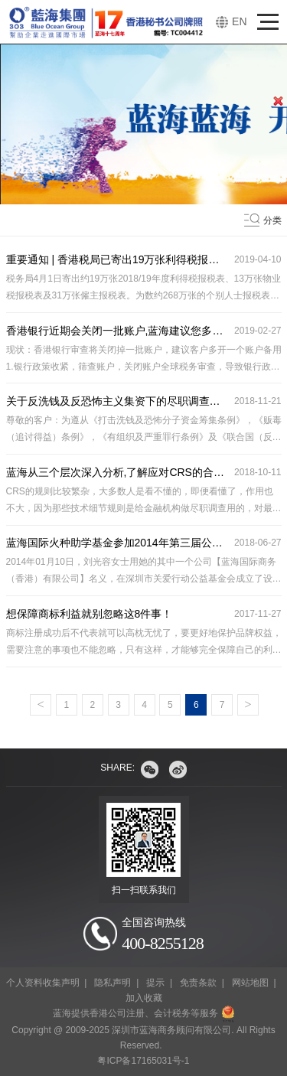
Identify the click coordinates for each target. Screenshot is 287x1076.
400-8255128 (162, 943)
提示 (155, 982)
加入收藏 (144, 998)
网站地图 (250, 982)
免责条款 (198, 982)
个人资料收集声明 (43, 982)
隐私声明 (112, 982)
